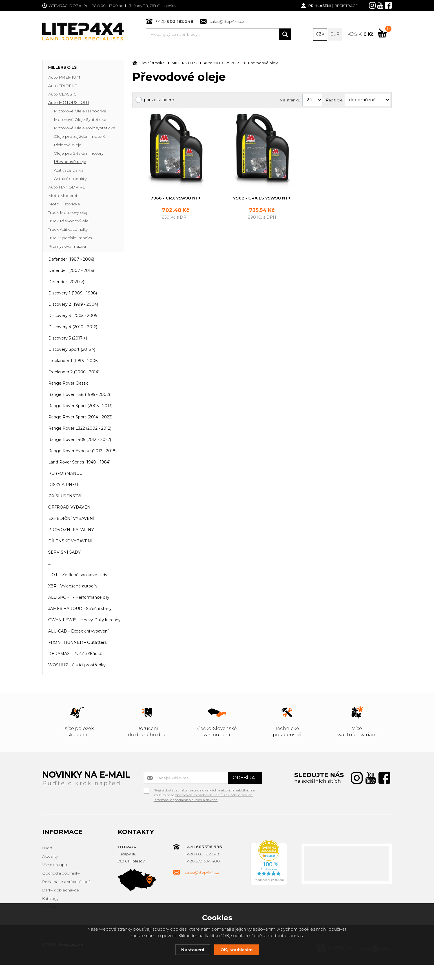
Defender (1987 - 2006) (71, 259)
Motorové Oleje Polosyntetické (84, 128)
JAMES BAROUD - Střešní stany (80, 609)
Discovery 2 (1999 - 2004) (73, 304)
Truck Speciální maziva (70, 238)
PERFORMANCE (65, 473)
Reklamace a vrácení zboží (66, 882)
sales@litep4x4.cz (227, 21)
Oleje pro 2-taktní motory (78, 153)
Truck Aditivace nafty (68, 229)
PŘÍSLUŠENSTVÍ (64, 496)
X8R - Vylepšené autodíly (73, 586)
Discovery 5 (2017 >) (67, 338)
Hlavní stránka (148, 63)
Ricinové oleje (67, 145)
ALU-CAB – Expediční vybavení (78, 631)
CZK (320, 34)
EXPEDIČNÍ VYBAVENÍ (71, 519)
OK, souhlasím (236, 949)
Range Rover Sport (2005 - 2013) (80, 406)
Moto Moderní (62, 196)
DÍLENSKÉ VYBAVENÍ (70, 541)
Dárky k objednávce (60, 890)
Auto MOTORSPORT (68, 103)
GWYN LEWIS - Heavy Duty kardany (84, 620)
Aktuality (50, 857)
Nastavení (192, 949)
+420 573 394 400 (202, 861)
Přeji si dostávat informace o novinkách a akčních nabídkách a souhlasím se (204, 791)
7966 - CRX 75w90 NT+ (175, 198)
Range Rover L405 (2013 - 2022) (79, 440)
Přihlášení (319, 5)
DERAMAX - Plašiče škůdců (75, 654)
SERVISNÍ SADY (64, 552)
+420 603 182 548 (202, 854)
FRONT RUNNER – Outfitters (77, 642)
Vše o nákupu (54, 865)
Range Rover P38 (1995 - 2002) (79, 395)
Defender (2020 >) (66, 282)
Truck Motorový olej (67, 213)
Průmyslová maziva (67, 246)
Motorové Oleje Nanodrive (80, 111)
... (49, 564)
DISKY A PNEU (63, 485)
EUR (335, 34)
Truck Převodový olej (68, 221)
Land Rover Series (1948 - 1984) (79, 462)
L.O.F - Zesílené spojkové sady (77, 575)
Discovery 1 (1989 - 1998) (72, 293)
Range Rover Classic (68, 383)
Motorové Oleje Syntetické (80, 120)
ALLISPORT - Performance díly (78, 597)
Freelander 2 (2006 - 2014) (73, 372)
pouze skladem (159, 100)
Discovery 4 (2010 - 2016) (72, 327)
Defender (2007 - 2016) (71, 271)
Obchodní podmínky (61, 873)
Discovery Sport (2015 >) (71, 349)
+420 (174, 21)
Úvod (47, 848)
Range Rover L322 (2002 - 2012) (79, 428)
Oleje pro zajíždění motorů (80, 136)
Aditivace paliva (68, 170)
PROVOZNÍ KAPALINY (71, 530)
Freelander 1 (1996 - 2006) (73, 361)
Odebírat (245, 778)
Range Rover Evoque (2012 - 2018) (82, 451)
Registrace (346, 5)
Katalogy (50, 899)
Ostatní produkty (70, 179)
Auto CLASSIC (62, 94)
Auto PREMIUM (64, 77)
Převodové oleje (70, 162)
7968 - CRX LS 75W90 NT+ (262, 198)
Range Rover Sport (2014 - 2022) (80, 417)
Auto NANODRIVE (66, 187)
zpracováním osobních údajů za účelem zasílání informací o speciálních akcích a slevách (203, 797)
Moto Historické (64, 204)
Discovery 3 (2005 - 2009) (73, 316)
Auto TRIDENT (62, 86)
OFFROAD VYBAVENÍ (70, 507)
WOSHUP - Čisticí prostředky (77, 665)
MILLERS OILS (62, 67)
